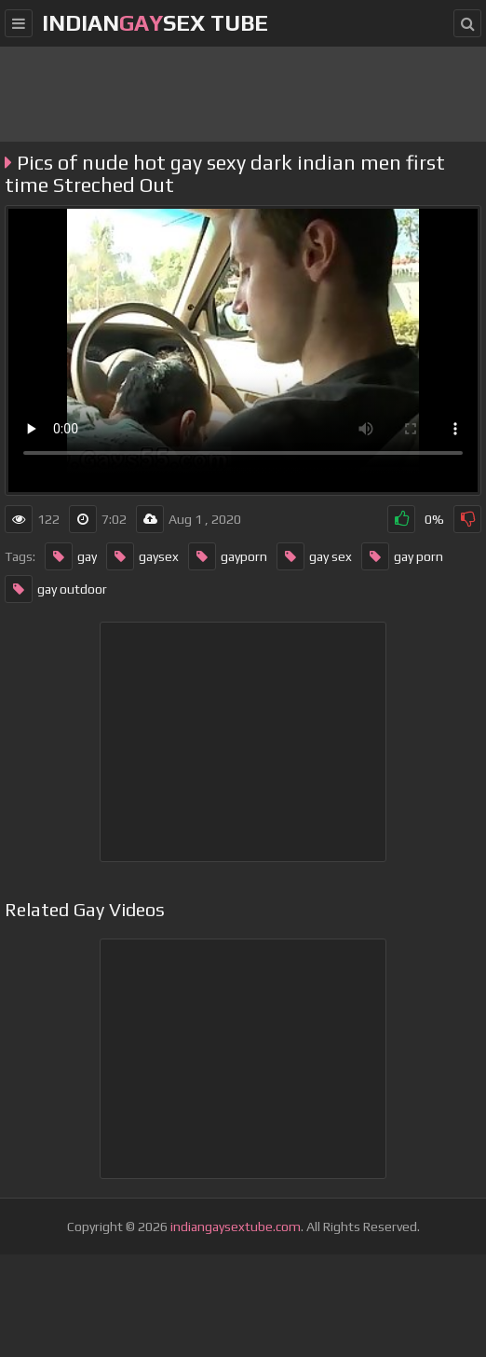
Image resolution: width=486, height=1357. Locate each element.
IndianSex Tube (155, 22)
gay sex (314, 556)
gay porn (402, 556)
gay (71, 556)
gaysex (142, 556)
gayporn (227, 556)
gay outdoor (56, 589)
